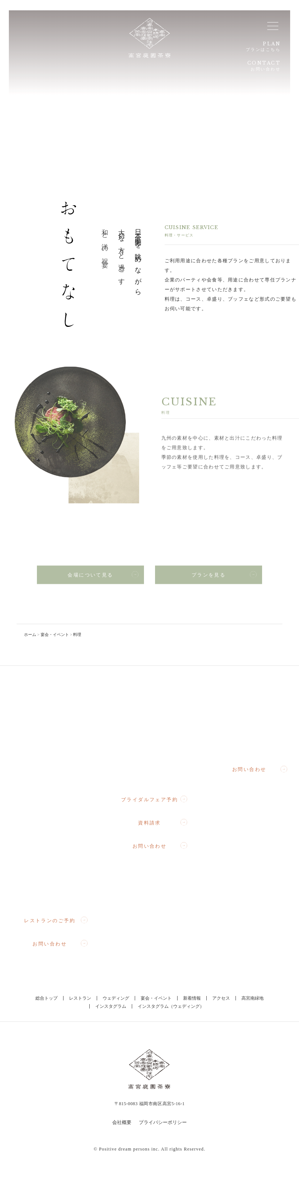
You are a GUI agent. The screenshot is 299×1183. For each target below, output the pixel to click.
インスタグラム (110, 1006)
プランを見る (224, 577)
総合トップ (46, 998)
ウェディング (116, 998)
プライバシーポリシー (163, 1122)
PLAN (263, 47)
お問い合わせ (59, 943)
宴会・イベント (156, 998)
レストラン (80, 998)
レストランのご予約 (55, 920)
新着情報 (192, 998)
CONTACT (262, 67)
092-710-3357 (56, 894)
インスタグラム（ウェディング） (171, 1006)
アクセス (221, 998)
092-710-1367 (156, 773)
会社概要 (121, 1122)
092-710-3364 (256, 743)
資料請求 (162, 822)
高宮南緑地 (252, 998)
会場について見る (103, 577)
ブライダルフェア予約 (154, 799)
